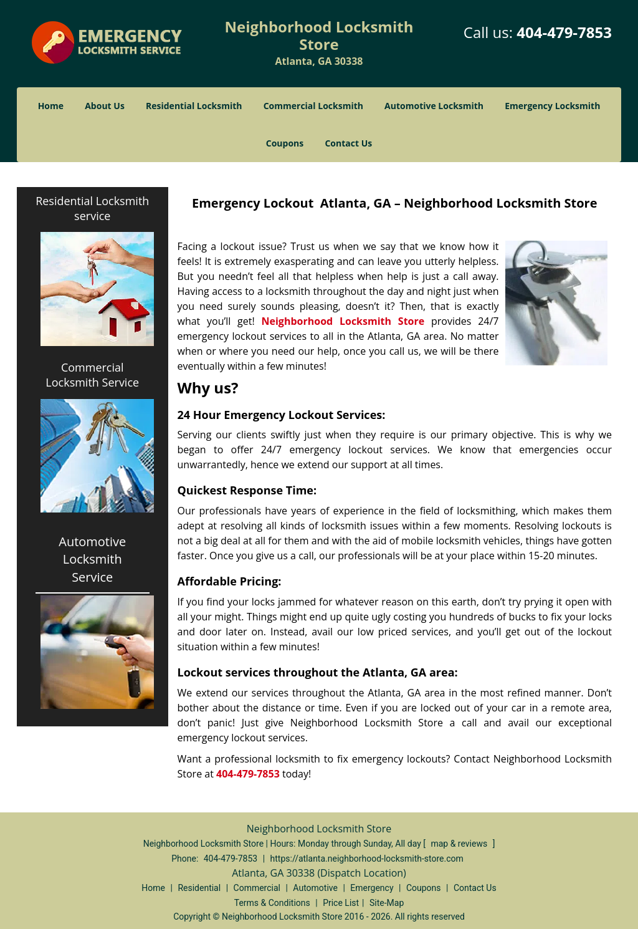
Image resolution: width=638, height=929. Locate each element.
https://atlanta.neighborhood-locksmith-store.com (367, 859)
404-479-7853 (564, 32)
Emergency (371, 888)
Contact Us (348, 143)
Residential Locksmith (194, 106)
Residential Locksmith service (92, 208)
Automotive (315, 888)
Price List (341, 903)
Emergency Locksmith (552, 106)
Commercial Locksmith (313, 106)
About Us (105, 106)
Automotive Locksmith (433, 106)
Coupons (284, 143)
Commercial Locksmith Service (92, 375)
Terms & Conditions (272, 903)
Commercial (257, 888)
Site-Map (386, 903)
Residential (199, 888)
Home (51, 106)
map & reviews (460, 844)
